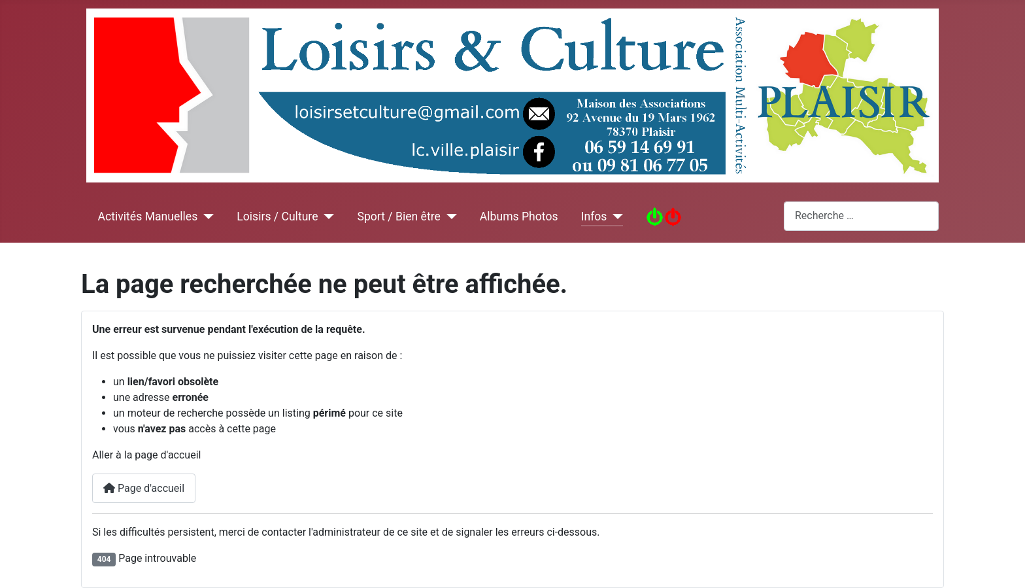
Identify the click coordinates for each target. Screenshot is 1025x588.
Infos (594, 216)
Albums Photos (519, 216)
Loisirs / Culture (277, 216)
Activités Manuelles (148, 216)
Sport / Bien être (398, 216)
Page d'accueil (143, 488)
